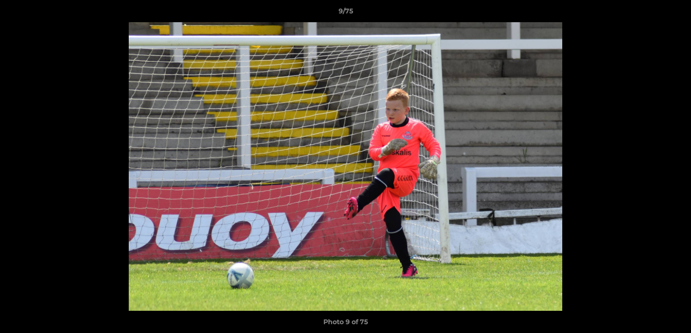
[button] (674, 13)
